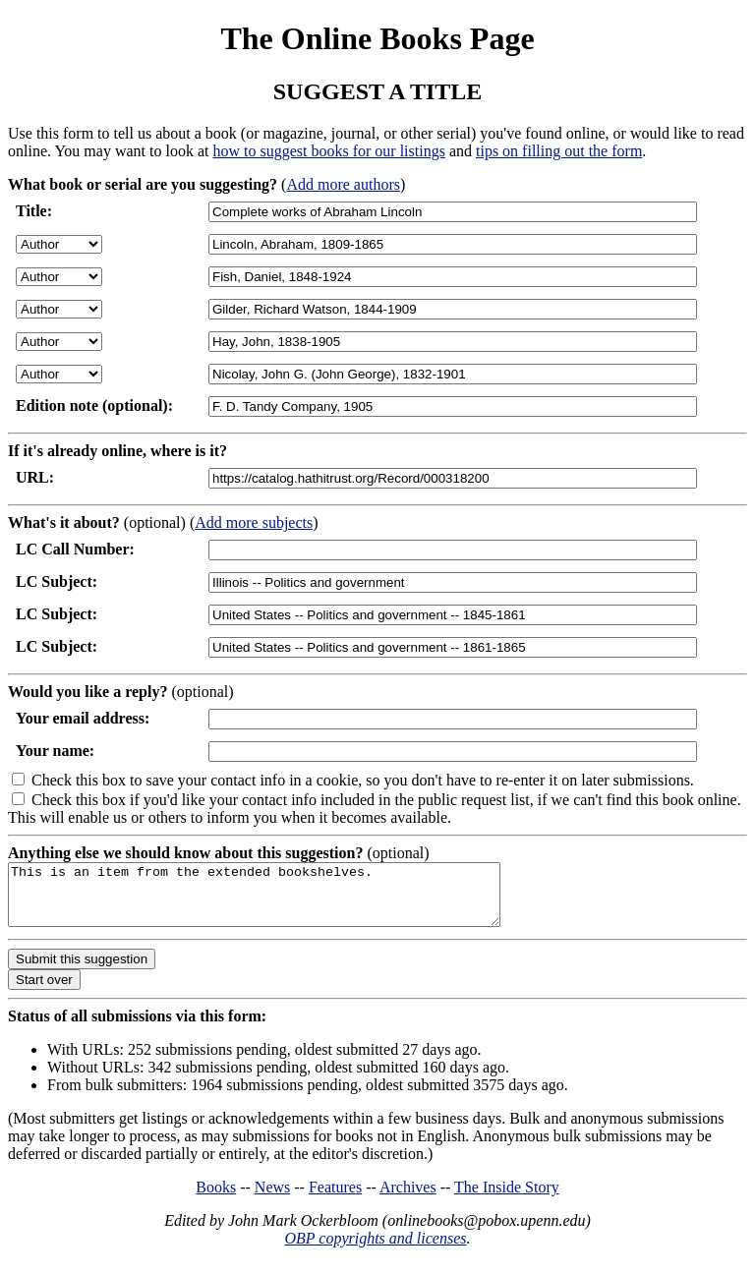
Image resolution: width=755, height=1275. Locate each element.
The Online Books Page (377, 38)
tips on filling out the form (559, 151)
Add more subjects (254, 522)
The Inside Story (506, 1198)
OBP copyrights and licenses (375, 1250)
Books (216, 1198)
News (272, 1198)
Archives (407, 1198)
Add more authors (343, 184)
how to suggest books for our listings (328, 151)
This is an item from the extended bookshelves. (283, 900)
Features (335, 1198)
